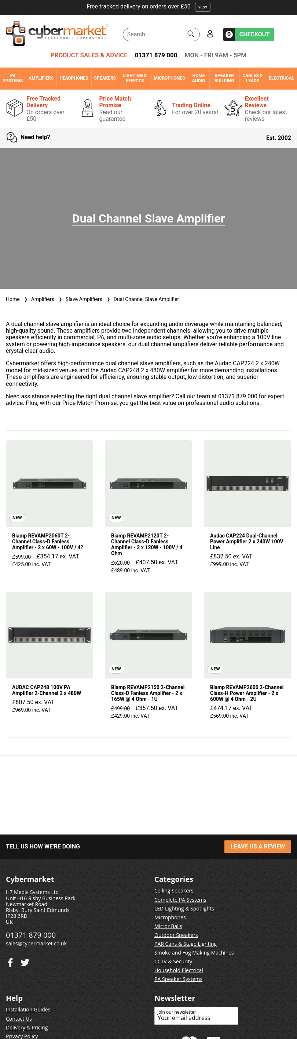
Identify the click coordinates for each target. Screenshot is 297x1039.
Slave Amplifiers (79, 299)
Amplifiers (41, 78)
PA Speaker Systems (178, 978)
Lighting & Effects (135, 78)
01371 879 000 (156, 55)
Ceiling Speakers (174, 890)
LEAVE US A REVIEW (258, 846)
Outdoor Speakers (176, 934)
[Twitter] (10, 960)
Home (13, 299)
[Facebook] (25, 960)
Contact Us (19, 1018)
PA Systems (13, 78)
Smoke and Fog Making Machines (194, 952)
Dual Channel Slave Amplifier (142, 299)
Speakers (105, 78)
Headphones (73, 78)
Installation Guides (28, 1009)
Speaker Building (224, 78)
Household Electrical (178, 970)
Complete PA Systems (180, 899)
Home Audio (198, 78)
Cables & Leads (252, 78)
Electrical (281, 78)
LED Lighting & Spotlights (184, 908)
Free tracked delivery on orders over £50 (148, 6)
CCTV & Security (173, 961)
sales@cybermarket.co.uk (36, 943)
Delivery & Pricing (27, 1027)
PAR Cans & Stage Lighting (185, 943)
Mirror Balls (168, 926)
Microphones (169, 78)
